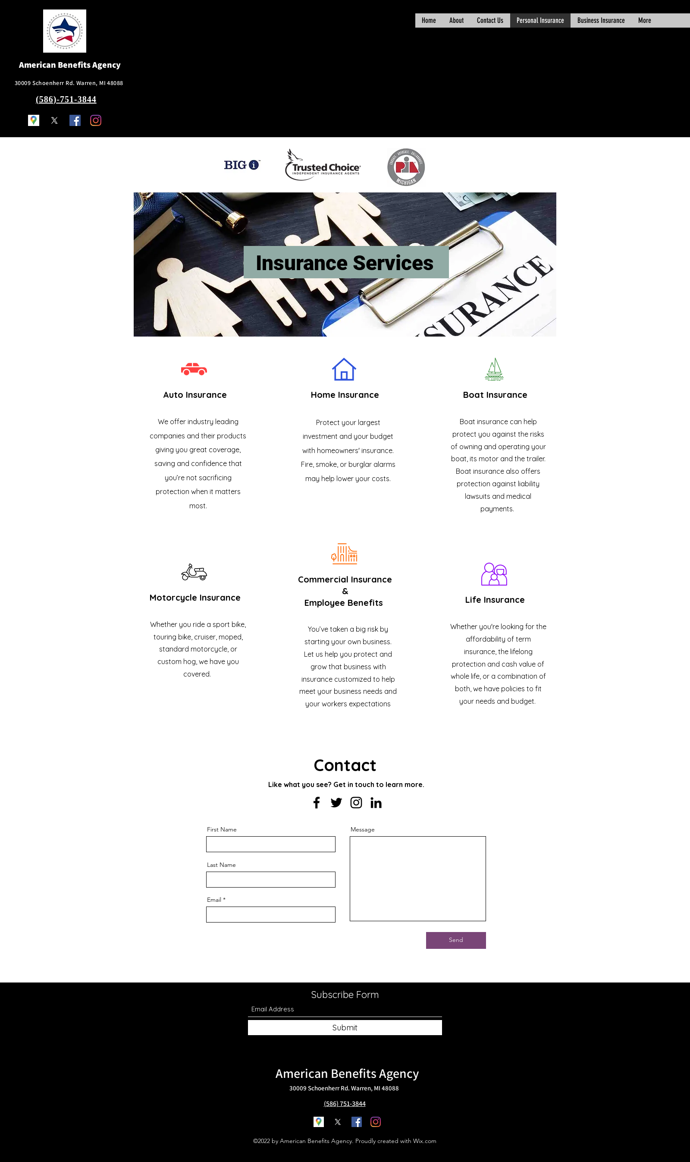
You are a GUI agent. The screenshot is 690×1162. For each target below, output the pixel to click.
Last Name (221, 865)
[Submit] (345, 1027)
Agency (399, 1073)
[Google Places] (33, 120)
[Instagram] (95, 120)
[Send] (456, 940)
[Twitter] (54, 120)
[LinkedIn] (376, 802)
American (302, 1073)
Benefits (353, 1073)
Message (363, 829)
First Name (222, 829)
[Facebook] (75, 120)
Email (214, 900)
